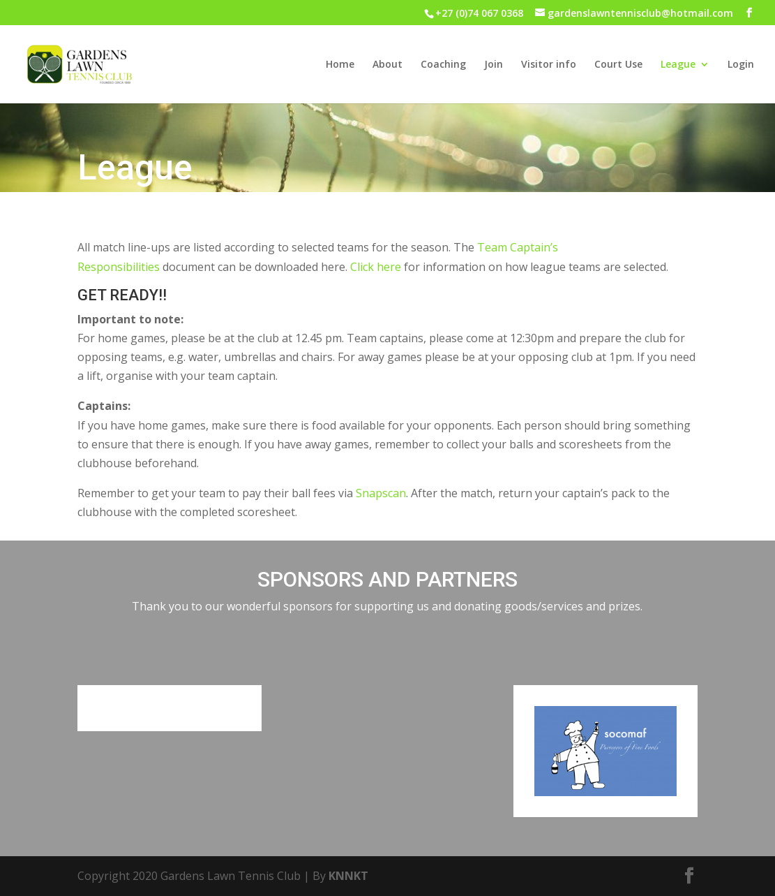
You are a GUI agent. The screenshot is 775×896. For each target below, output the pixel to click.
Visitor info (548, 65)
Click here (375, 266)
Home (340, 65)
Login (741, 65)
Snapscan (381, 493)
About (387, 65)
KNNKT (348, 875)
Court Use (618, 65)
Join (493, 65)
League (678, 65)
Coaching (443, 65)
